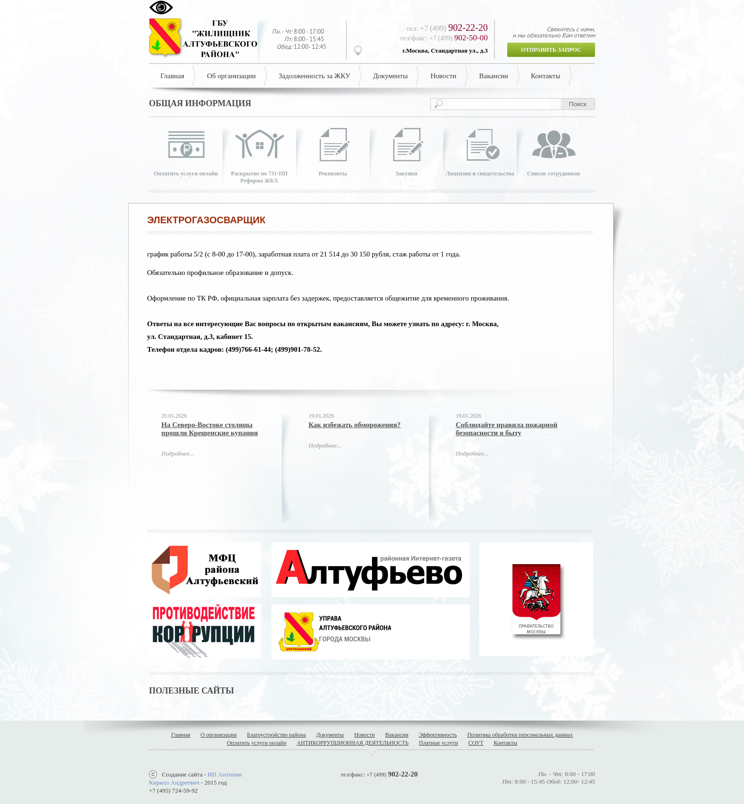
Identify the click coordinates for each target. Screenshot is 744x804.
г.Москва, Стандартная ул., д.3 (445, 50)
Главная (172, 76)
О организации (219, 734)
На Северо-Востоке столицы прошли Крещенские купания (209, 429)
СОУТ (476, 743)
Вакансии (493, 76)
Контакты (545, 76)
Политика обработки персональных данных (520, 734)
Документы (390, 76)
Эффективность (437, 734)
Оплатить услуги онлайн (257, 743)
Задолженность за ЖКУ (314, 76)
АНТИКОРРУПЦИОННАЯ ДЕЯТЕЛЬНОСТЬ (353, 743)
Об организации (231, 76)
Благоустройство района (276, 734)
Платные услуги (438, 743)
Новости (443, 76)
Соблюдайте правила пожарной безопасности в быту (506, 429)
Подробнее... (177, 453)
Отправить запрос (551, 49)
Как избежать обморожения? (354, 425)
